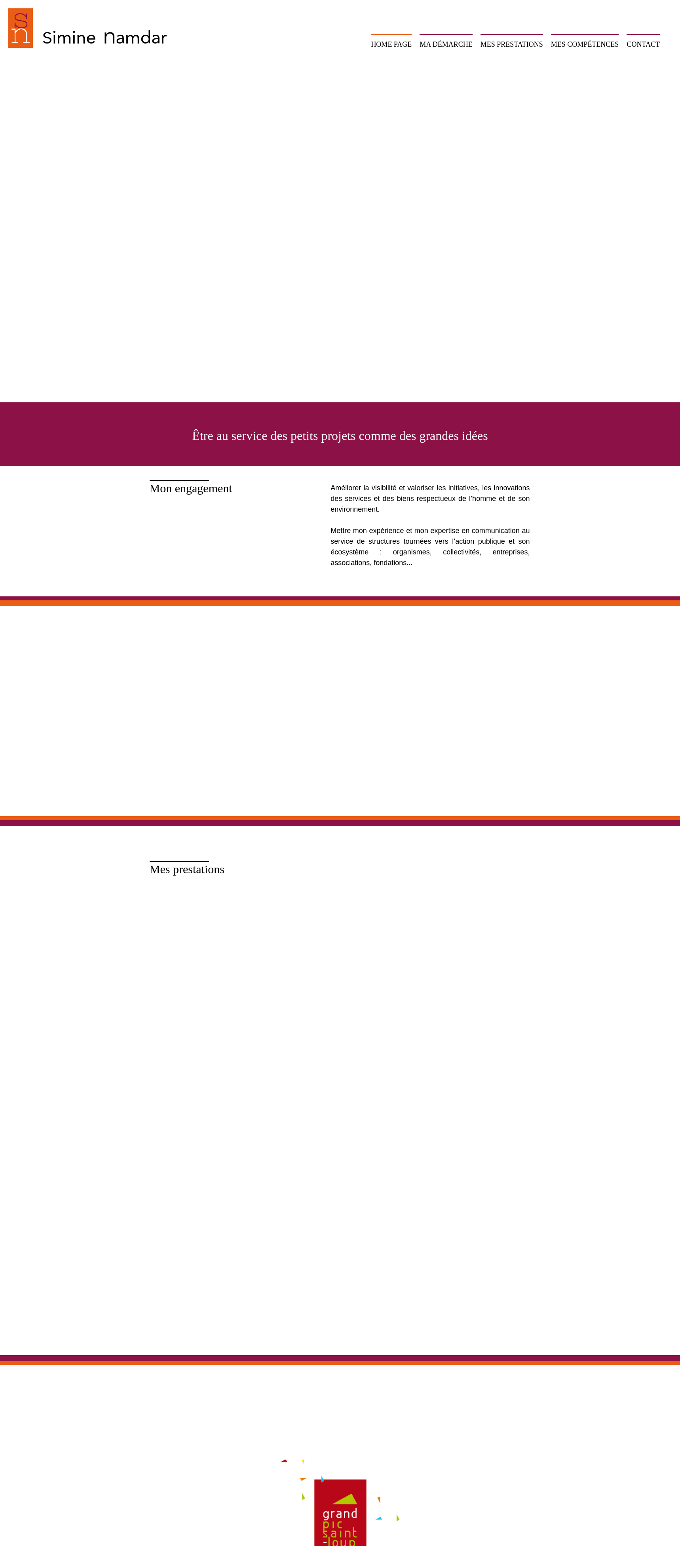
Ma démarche (446, 44)
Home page (391, 44)
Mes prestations (512, 44)
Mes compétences (585, 44)
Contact (643, 44)
